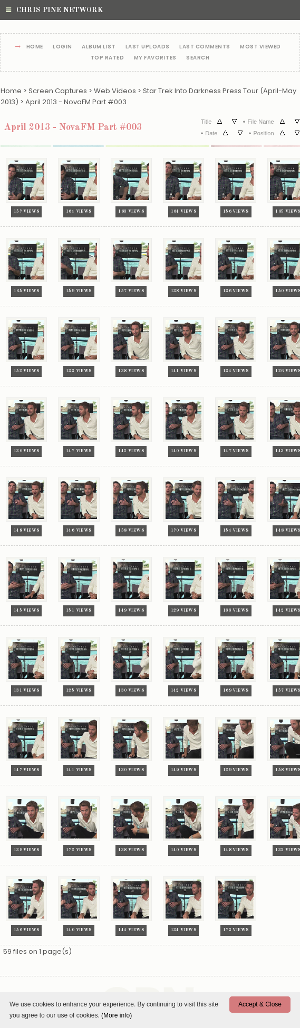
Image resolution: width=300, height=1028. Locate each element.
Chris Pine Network (54, 10)
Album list (98, 47)
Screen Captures (57, 91)
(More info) (116, 1015)
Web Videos (115, 91)
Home (34, 47)
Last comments (204, 47)
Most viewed (260, 47)
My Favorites (155, 58)
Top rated (107, 58)
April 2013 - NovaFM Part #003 (76, 102)
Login (62, 47)
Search (197, 58)
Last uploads (147, 47)
